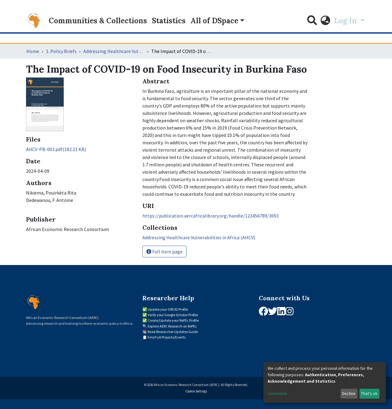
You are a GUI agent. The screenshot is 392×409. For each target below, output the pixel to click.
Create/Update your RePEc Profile (173, 320)
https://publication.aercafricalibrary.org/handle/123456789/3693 (210, 216)
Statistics (169, 20)
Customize (277, 393)
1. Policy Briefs (61, 51)
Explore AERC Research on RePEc (172, 326)
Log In (346, 20)
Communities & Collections (98, 20)
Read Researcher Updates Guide (173, 331)
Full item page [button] (164, 251)
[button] (325, 20)
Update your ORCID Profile (168, 309)
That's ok (369, 393)
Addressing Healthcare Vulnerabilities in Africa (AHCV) (114, 51)
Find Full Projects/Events (167, 337)
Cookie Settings (196, 391)
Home (32, 51)
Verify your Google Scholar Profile (173, 314)
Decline (349, 393)
